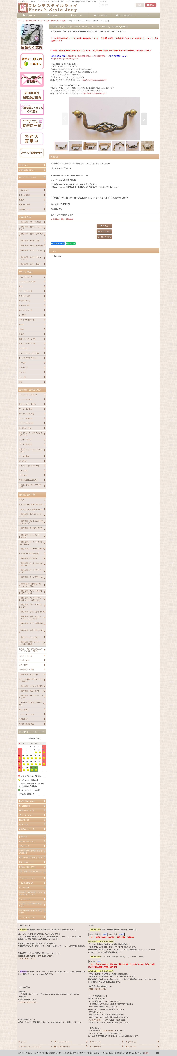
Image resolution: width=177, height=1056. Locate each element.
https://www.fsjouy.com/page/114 (65, 59)
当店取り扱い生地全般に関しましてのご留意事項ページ (89, 56)
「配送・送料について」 (27, 958)
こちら (146, 1053)
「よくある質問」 (95, 1020)
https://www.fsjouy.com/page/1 (94, 93)
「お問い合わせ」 (108, 1031)
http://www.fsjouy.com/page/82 (94, 80)
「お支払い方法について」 (28, 1002)
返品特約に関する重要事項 (62, 219)
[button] (148, 15)
